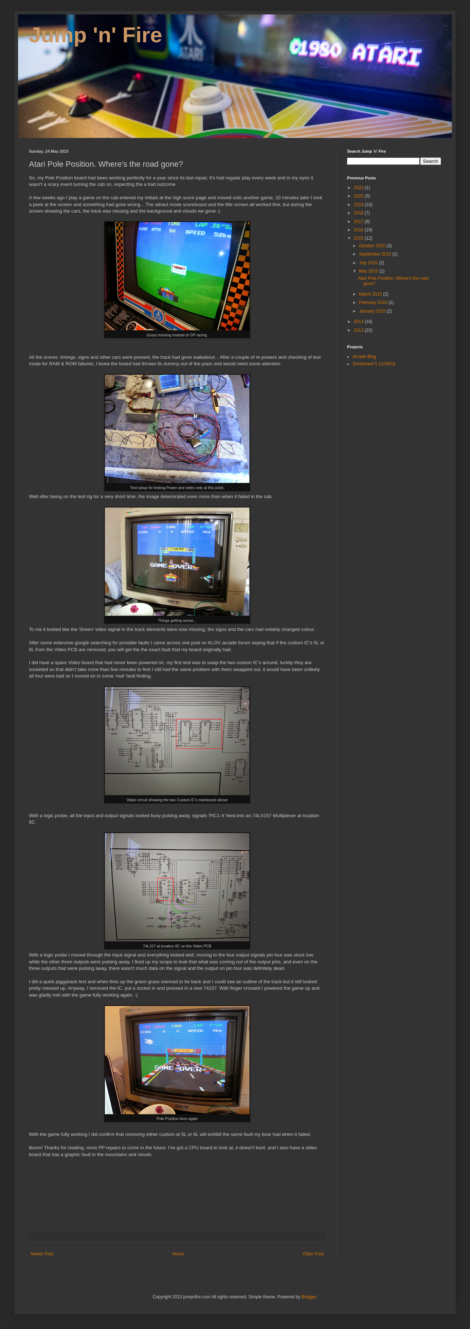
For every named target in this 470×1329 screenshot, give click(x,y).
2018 (359, 212)
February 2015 (373, 302)
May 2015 (369, 271)
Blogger (309, 1296)
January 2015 (372, 311)
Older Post (313, 1253)
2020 (359, 196)
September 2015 (375, 254)
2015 (359, 238)
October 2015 (372, 245)
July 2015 (369, 262)
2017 (359, 221)
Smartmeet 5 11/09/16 (374, 363)
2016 (359, 229)
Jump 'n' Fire (95, 35)
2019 (359, 204)
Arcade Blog (364, 356)
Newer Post (42, 1253)
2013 (359, 330)
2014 (359, 321)
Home (178, 1253)
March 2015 (371, 294)
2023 (359, 187)
